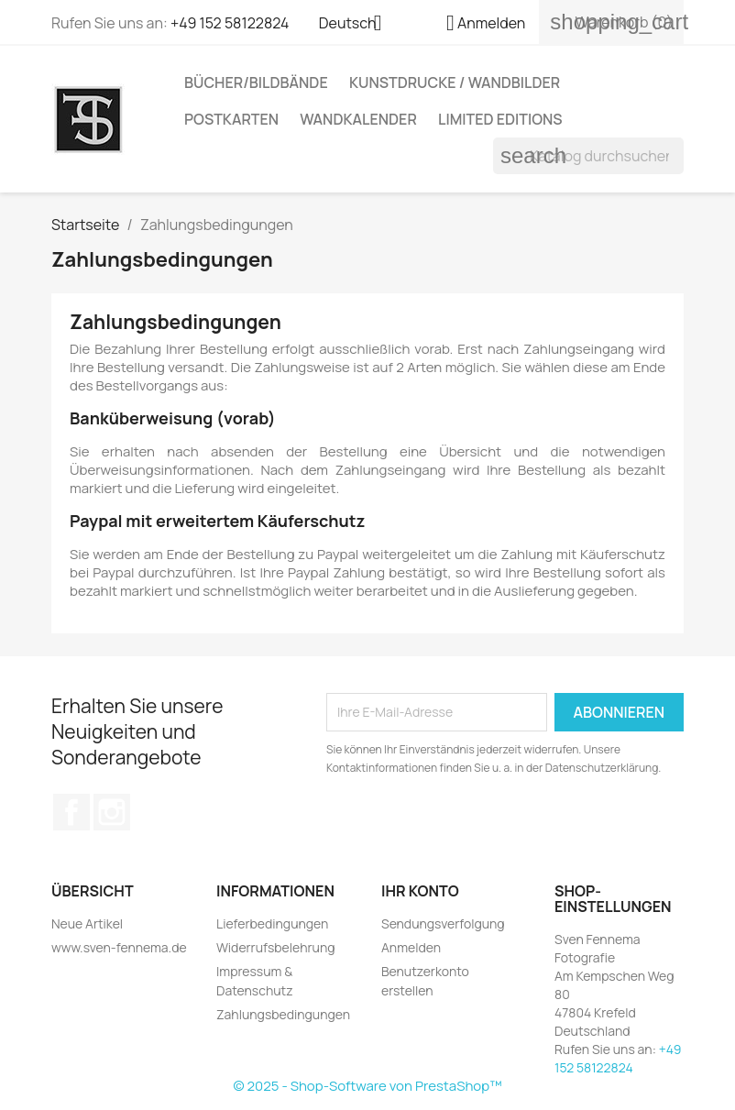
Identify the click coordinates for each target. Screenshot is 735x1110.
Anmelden (411, 947)
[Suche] (588, 155)
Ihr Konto (420, 891)
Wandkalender (358, 119)
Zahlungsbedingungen (283, 1014)
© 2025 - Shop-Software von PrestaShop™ (367, 1085)
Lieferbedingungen (272, 923)
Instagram (111, 812)
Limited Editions (500, 119)
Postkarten (231, 119)
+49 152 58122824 (230, 23)
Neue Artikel (87, 923)
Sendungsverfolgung (443, 923)
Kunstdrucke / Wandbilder (454, 82)
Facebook (71, 812)
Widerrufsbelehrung (275, 947)
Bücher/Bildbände (256, 82)
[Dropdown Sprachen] (357, 25)
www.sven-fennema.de (119, 947)
